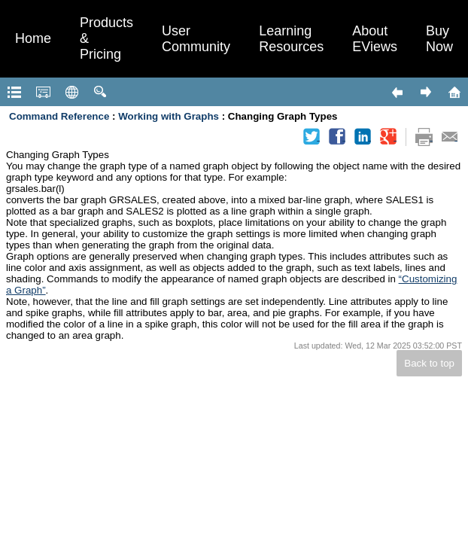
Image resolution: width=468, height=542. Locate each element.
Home (33, 38)
